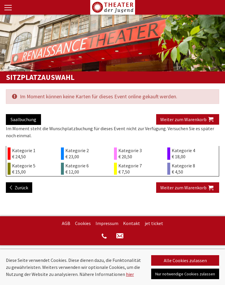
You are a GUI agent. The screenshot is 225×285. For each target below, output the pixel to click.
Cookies (83, 223)
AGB (66, 223)
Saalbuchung (23, 119)
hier (130, 274)
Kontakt (131, 223)
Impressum (107, 223)
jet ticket (154, 223)
